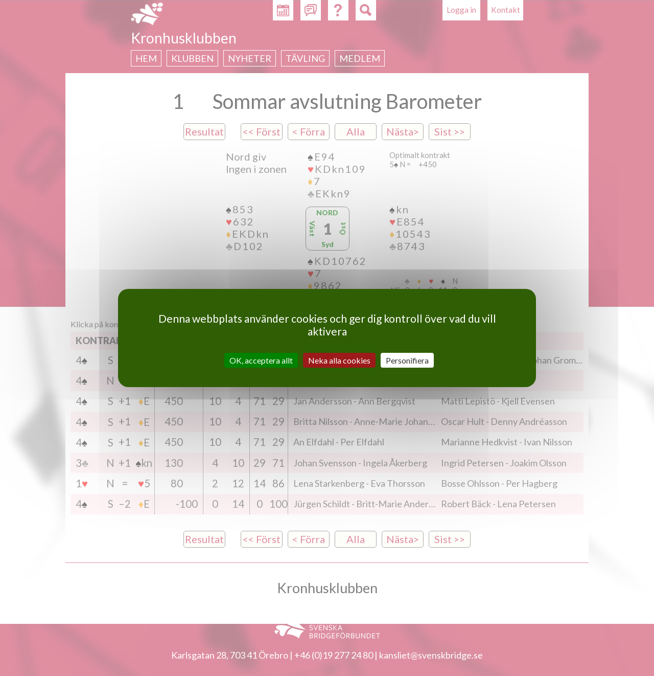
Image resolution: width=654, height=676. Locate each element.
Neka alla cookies (339, 360)
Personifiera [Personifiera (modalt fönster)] (407, 360)
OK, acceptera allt (261, 360)
